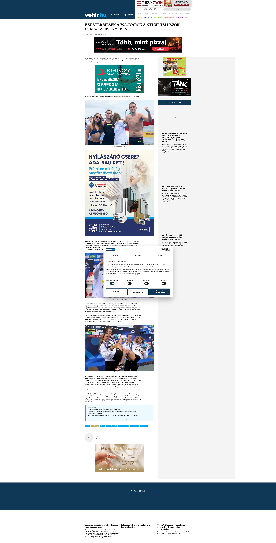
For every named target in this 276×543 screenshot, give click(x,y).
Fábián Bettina (134, 426)
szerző (97, 436)
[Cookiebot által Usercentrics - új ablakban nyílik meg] (163, 249)
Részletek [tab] (138, 255)
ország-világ (95, 426)
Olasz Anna (144, 426)
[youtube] (145, 9)
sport (87, 426)
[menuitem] (139, 14)
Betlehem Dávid (123, 426)
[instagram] (155, 9)
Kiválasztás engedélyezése (138, 291)
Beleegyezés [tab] (115, 255)
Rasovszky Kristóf (111, 426)
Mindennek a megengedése (160, 291)
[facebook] (150, 9)
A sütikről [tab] (161, 255)
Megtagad (116, 291)
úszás (102, 426)
